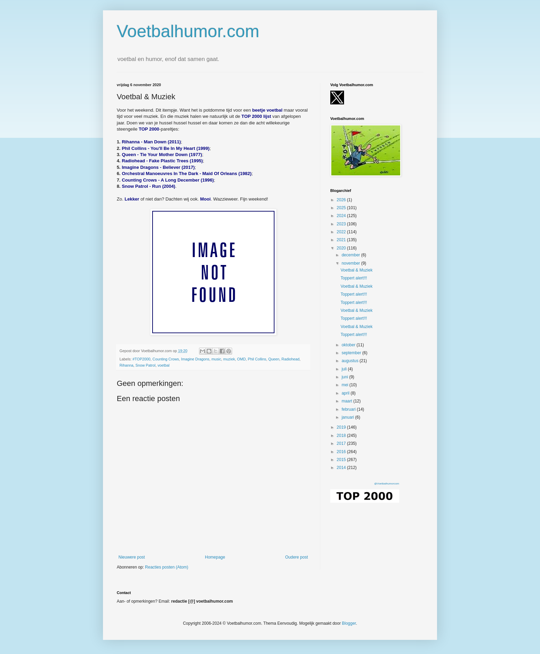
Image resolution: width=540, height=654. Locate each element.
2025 (342, 207)
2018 (342, 435)
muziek (229, 359)
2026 (342, 199)
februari (349, 409)
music (216, 359)
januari (348, 417)
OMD (241, 359)
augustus (351, 360)
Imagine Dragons (195, 359)
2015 (342, 459)
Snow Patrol (145, 365)
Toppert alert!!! (354, 278)
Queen (273, 359)
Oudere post (296, 557)
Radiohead (290, 359)
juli (345, 369)
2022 (342, 231)
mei (346, 384)
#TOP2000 (141, 359)
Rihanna (126, 365)
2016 (342, 451)
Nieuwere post (131, 557)
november (351, 263)
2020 (342, 248)
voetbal (163, 365)
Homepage (215, 557)
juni (345, 377)
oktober (349, 345)
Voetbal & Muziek (357, 270)
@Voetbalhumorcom (386, 483)
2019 (342, 427)
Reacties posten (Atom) (166, 567)
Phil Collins (257, 359)
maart (347, 401)
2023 (342, 224)
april (346, 393)
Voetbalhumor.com (188, 31)
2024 (342, 215)
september (352, 352)
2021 (342, 239)
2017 (342, 443)
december (351, 255)
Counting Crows (166, 359)
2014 (342, 467)
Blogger (349, 623)
